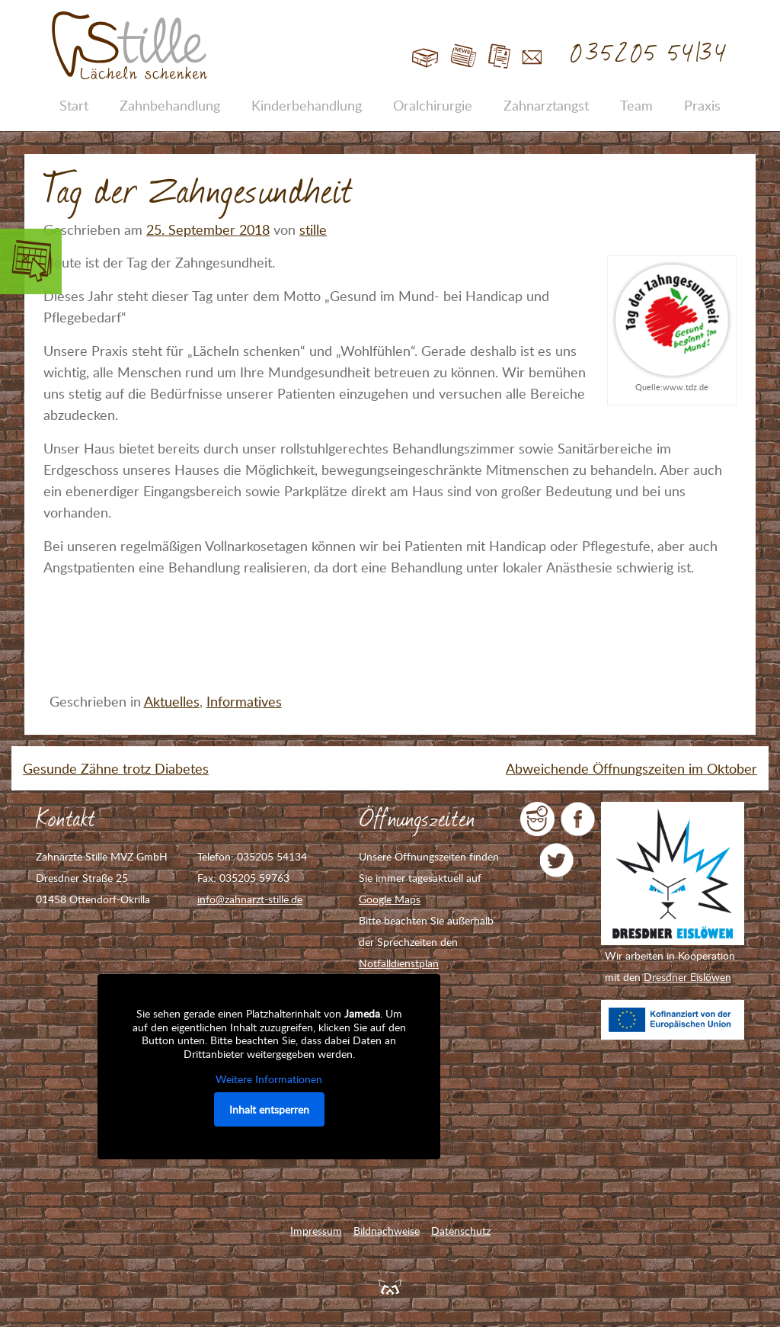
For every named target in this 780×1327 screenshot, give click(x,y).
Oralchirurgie (432, 105)
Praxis (702, 105)
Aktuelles (172, 701)
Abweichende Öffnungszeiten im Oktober (631, 768)
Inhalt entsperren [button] (268, 1109)
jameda (537, 819)
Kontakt (532, 56)
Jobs (499, 56)
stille (313, 229)
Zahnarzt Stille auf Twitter (557, 860)
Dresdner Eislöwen (687, 977)
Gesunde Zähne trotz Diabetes (116, 768)
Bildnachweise (386, 1230)
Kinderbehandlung (306, 105)
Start (425, 56)
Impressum (316, 1230)
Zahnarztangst (546, 105)
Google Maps (389, 899)
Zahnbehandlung (170, 105)
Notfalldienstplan (399, 963)
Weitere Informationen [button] (269, 1079)
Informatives (244, 701)
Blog (463, 56)
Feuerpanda (390, 1287)
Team (636, 105)
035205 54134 (649, 54)
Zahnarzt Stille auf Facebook (578, 819)
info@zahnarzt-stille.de (249, 899)
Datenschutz (461, 1230)
